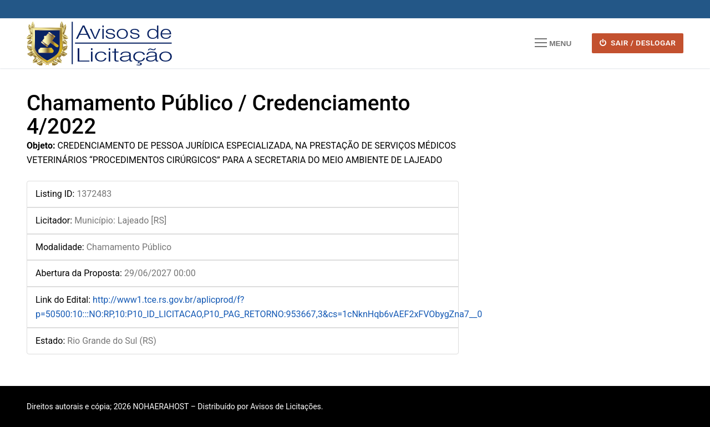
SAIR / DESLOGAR (638, 42)
